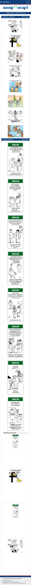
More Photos (25, 17)
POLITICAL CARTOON (8, 17)
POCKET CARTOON (8, 139)
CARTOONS (4, 2)
